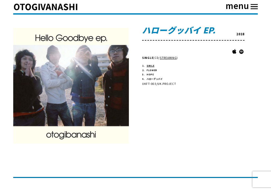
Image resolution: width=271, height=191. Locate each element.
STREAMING (168, 58)
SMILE (151, 65)
